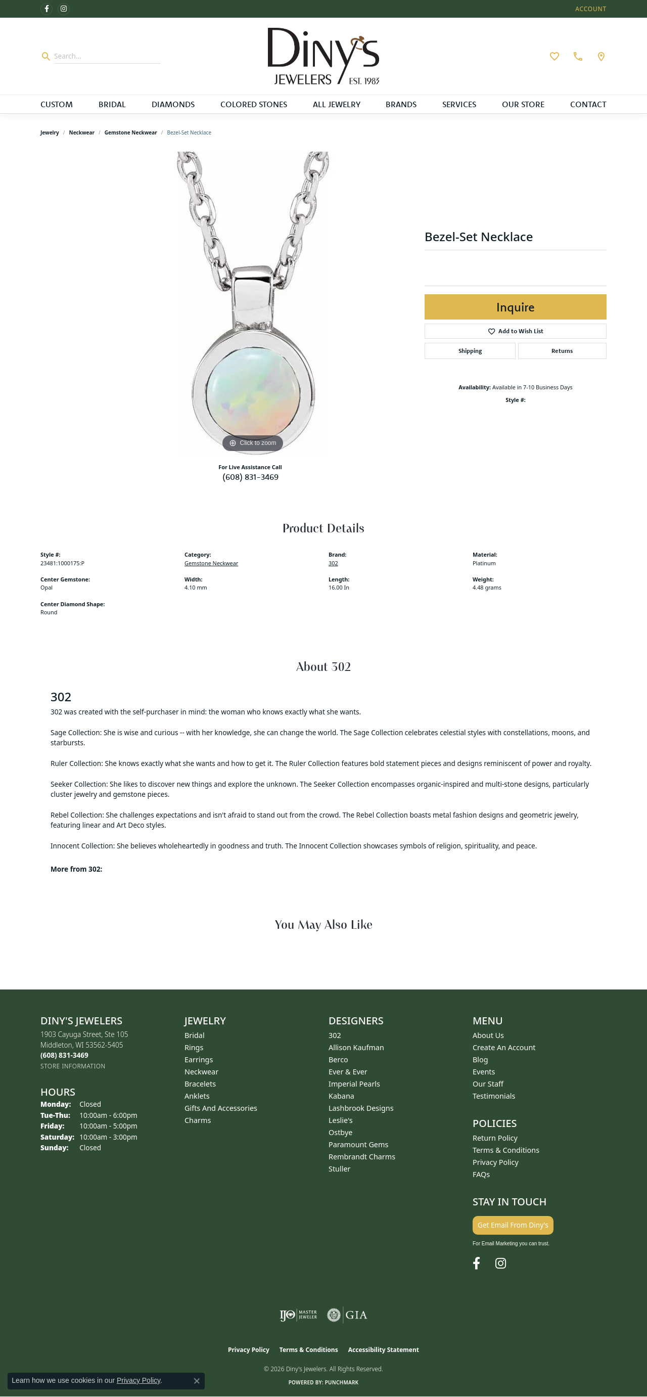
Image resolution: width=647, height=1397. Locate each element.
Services (459, 104)
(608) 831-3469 (250, 477)
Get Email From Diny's (513, 1225)
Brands (401, 104)
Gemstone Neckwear (131, 132)
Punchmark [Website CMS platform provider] (342, 1382)
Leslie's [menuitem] (341, 1120)
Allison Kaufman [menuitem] (356, 1047)
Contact (588, 104)
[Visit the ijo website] (298, 1315)
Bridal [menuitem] (194, 1035)
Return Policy (495, 1138)
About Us (488, 1035)
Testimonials (494, 1096)
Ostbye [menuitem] (340, 1132)
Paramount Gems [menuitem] (358, 1144)
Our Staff (488, 1084)
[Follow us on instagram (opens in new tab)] (64, 9)
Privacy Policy (496, 1162)
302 (333, 563)
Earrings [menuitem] (198, 1059)
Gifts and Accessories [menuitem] (220, 1108)
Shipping (470, 350)
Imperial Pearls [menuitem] (354, 1084)
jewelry (49, 132)
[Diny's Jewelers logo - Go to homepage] (323, 56)
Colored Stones (253, 104)
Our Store (523, 104)
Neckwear (82, 132)
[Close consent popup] (197, 1381)
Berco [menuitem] (338, 1059)
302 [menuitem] (335, 1035)
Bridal (112, 104)
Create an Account (504, 1047)
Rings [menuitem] (193, 1047)
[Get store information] (73, 1066)
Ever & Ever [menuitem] (348, 1071)
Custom (56, 104)
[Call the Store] (64, 1055)
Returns (562, 350)
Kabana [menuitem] (341, 1096)
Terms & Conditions (506, 1150)
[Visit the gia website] (347, 1315)
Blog (480, 1059)
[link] (576, 56)
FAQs (481, 1174)
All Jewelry (336, 104)
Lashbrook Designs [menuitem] (361, 1108)
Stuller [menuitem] (339, 1169)
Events (484, 1071)
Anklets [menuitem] (197, 1096)
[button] (590, 9)
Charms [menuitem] (197, 1120)
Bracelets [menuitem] (200, 1084)
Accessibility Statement (383, 1349)
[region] (252, 303)
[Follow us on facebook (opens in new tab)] (46, 9)
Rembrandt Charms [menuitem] (362, 1156)
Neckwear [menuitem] (201, 1071)
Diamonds (173, 104)
